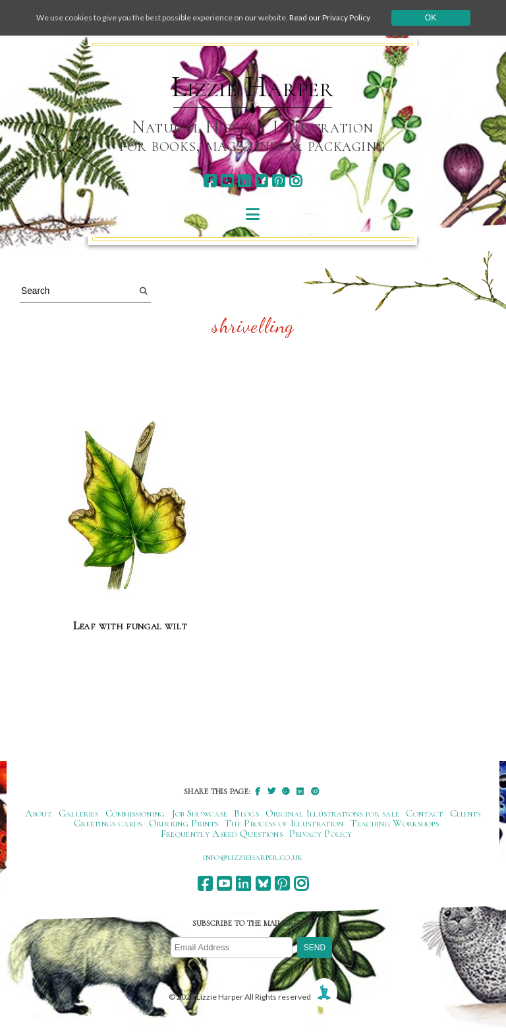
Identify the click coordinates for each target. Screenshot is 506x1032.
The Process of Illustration (284, 823)
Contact (424, 813)
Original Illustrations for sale (333, 813)
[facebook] (210, 181)
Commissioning (135, 813)
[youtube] (227, 181)
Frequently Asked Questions (222, 834)
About (38, 813)
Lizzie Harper (252, 87)
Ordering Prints (184, 823)
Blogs (246, 813)
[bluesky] (261, 181)
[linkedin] (244, 181)
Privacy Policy (320, 834)
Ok (430, 17)
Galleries (79, 813)
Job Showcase (200, 813)
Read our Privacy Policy (329, 17)
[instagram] (295, 181)
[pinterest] (278, 181)
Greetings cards (108, 823)
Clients (465, 813)
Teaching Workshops (395, 823)
